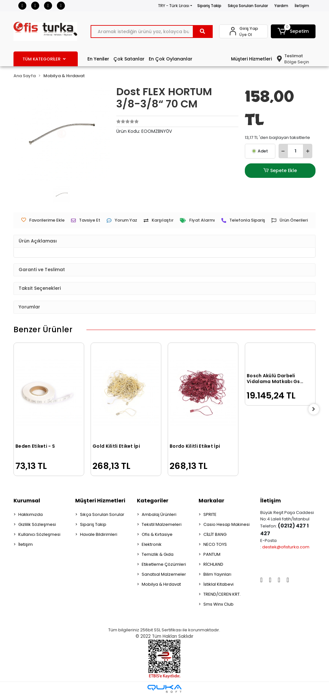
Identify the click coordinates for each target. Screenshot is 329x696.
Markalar (211, 500)
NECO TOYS (215, 544)
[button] (293, 31)
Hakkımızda (30, 514)
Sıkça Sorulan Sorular (248, 5)
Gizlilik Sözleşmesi (37, 524)
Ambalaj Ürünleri (159, 514)
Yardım (281, 5)
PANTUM (211, 554)
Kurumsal (26, 500)
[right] (315, 409)
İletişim (302, 5)
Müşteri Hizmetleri (251, 59)
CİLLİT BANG (215, 534)
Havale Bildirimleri (98, 534)
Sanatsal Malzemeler (164, 574)
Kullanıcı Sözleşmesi (39, 534)
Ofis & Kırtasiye (157, 534)
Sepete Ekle (280, 170)
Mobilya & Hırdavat (161, 584)
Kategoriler (152, 500)
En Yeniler (98, 59)
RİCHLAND (213, 564)
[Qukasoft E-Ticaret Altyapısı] (164, 689)
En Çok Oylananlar (170, 59)
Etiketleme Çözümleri (164, 564)
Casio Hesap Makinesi (226, 524)
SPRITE (210, 514)
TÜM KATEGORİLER (44, 59)
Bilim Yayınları (217, 574)
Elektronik (152, 544)
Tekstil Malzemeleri (162, 524)
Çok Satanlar (129, 59)
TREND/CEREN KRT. (222, 594)
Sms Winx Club (218, 604)
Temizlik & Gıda (157, 554)
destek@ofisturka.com (285, 547)
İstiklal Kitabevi (218, 584)
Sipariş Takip (209, 5)
